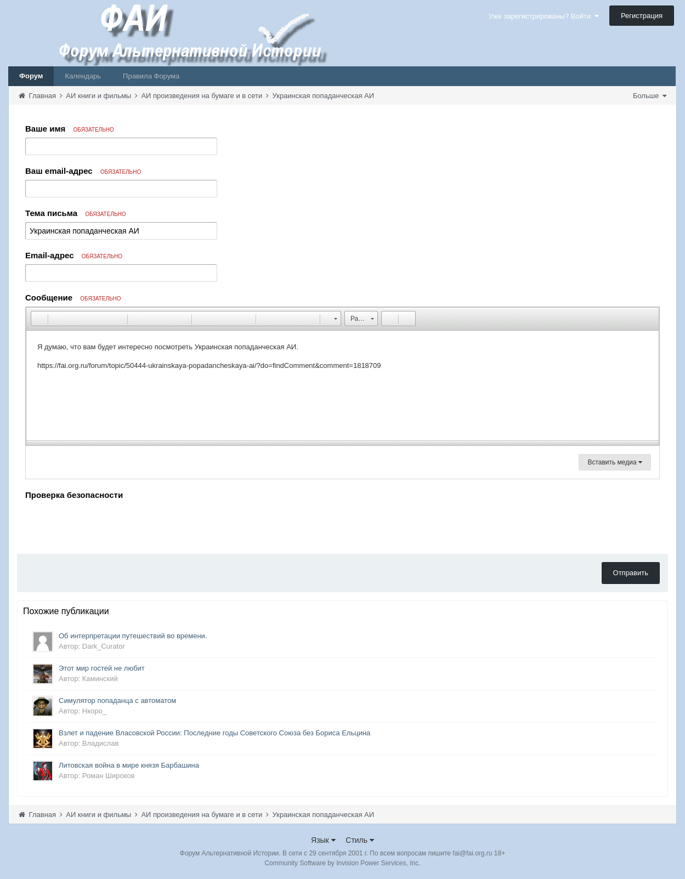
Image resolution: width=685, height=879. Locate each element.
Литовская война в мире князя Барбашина (129, 765)
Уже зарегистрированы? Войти (544, 16)
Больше (649, 96)
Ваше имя (69, 128)
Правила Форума (151, 76)
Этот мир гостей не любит (102, 668)
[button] (39, 318)
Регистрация (642, 16)
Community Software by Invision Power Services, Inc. (342, 863)
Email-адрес (73, 255)
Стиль (360, 840)
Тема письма (75, 213)
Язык (323, 840)
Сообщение (73, 297)
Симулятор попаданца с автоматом (117, 700)
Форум (31, 76)
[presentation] (108, 524)
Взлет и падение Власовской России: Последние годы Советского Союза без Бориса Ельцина (214, 733)
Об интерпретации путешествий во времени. (133, 636)
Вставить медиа (614, 462)
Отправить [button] (630, 573)
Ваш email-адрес (83, 170)
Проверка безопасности (74, 495)
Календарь (83, 76)
